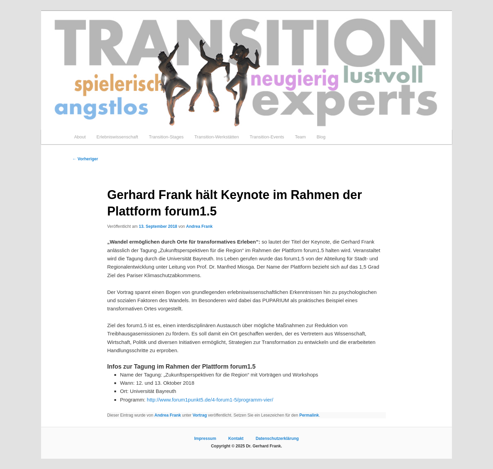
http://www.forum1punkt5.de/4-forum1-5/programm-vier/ (210, 400)
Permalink (309, 415)
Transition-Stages (166, 136)
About (80, 136)
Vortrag (199, 415)
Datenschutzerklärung (277, 438)
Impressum (205, 438)
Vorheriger (85, 159)
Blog (321, 136)
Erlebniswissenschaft (117, 136)
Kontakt (236, 438)
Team (300, 136)
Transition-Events (267, 136)
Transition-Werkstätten (216, 136)
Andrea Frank (199, 226)
